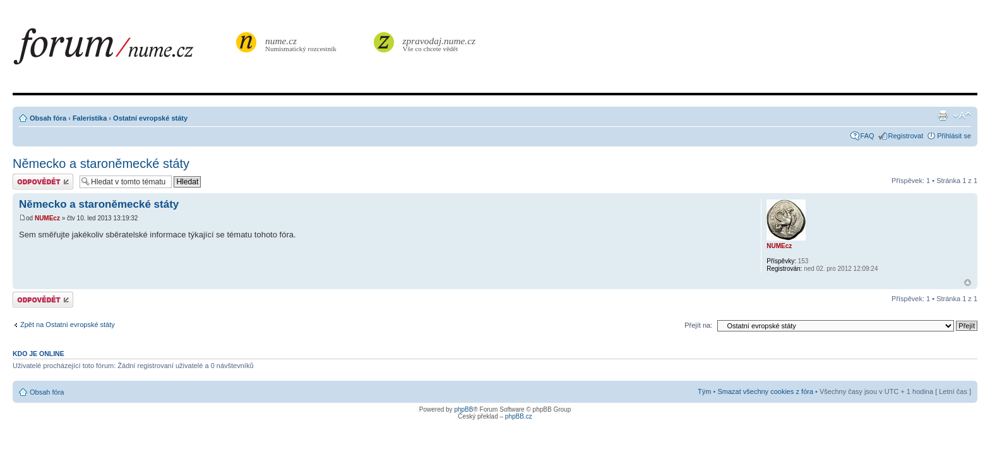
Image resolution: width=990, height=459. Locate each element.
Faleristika (90, 118)
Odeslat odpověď (43, 181)
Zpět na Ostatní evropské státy (67, 324)
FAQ (867, 136)
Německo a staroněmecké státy (101, 163)
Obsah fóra (48, 118)
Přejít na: (698, 325)
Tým (704, 391)
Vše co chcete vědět (439, 43)
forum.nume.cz (123, 50)
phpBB (463, 409)
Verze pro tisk (943, 115)
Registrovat (906, 136)
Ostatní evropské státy (150, 118)
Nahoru (967, 282)
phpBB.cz (518, 416)
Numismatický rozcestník (302, 43)
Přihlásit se (954, 136)
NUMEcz (47, 218)
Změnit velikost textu (962, 115)
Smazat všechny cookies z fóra (765, 391)
